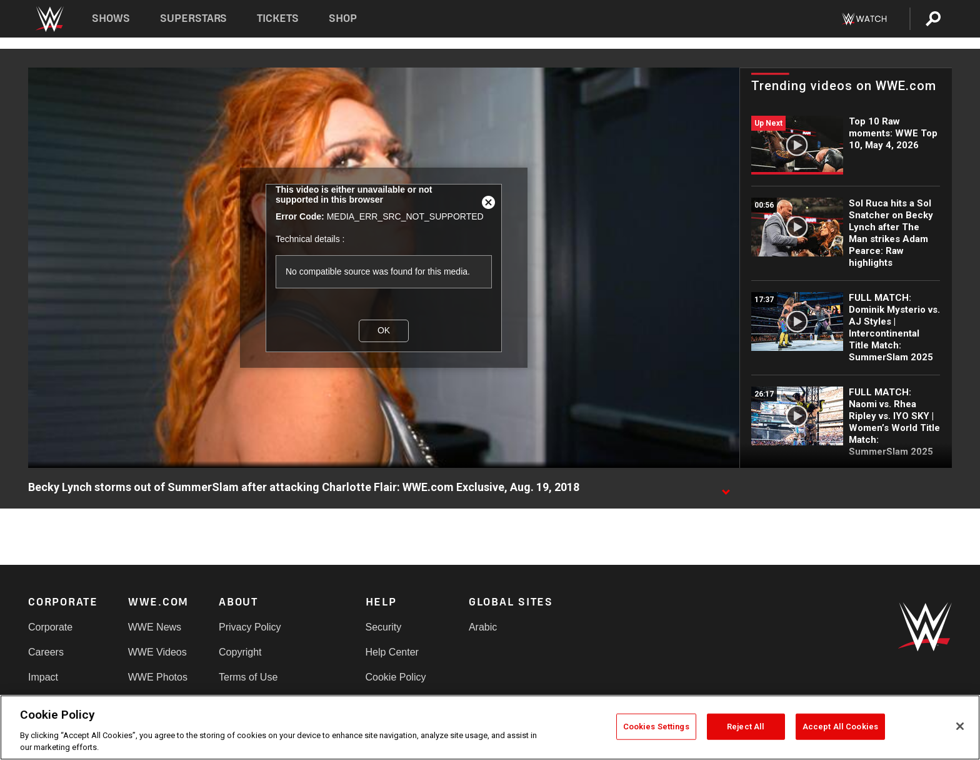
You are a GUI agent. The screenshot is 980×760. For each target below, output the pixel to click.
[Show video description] (725, 488)
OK (384, 330)
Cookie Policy (396, 677)
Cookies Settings (656, 726)
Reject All (745, 726)
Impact (43, 677)
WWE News (154, 627)
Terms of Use (248, 677)
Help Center (392, 652)
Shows (111, 18)
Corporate (50, 627)
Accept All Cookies (840, 726)
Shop (343, 18)
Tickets (278, 18)
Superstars (194, 18)
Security (384, 627)
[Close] (960, 726)
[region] (490, 727)
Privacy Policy (250, 627)
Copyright (240, 652)
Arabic (483, 627)
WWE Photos (158, 677)
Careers (46, 652)
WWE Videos (157, 652)
